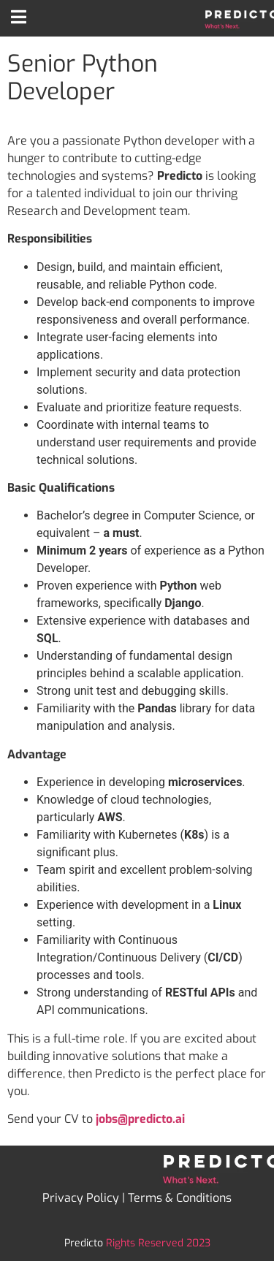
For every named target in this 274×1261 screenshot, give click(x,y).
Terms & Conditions (180, 1197)
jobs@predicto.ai (140, 1119)
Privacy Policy (80, 1197)
